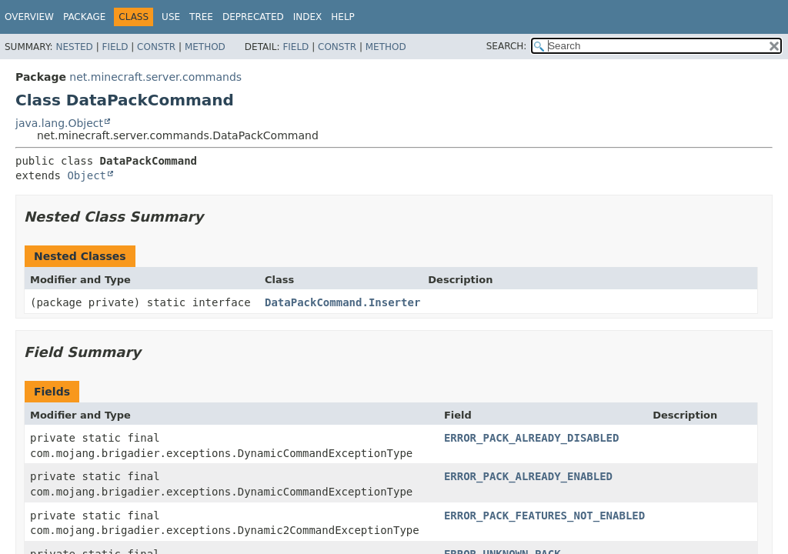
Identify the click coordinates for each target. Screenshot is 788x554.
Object (86, 175)
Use (171, 17)
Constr (156, 47)
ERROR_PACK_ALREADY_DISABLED (531, 438)
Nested (73, 47)
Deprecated (253, 17)
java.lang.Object (59, 123)
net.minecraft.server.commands (155, 77)
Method (205, 47)
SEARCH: (506, 46)
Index (307, 17)
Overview (29, 17)
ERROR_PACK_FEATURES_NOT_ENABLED (544, 515)
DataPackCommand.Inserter (342, 302)
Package (84, 17)
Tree (201, 17)
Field (115, 47)
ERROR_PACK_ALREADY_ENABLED (528, 476)
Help (343, 17)
